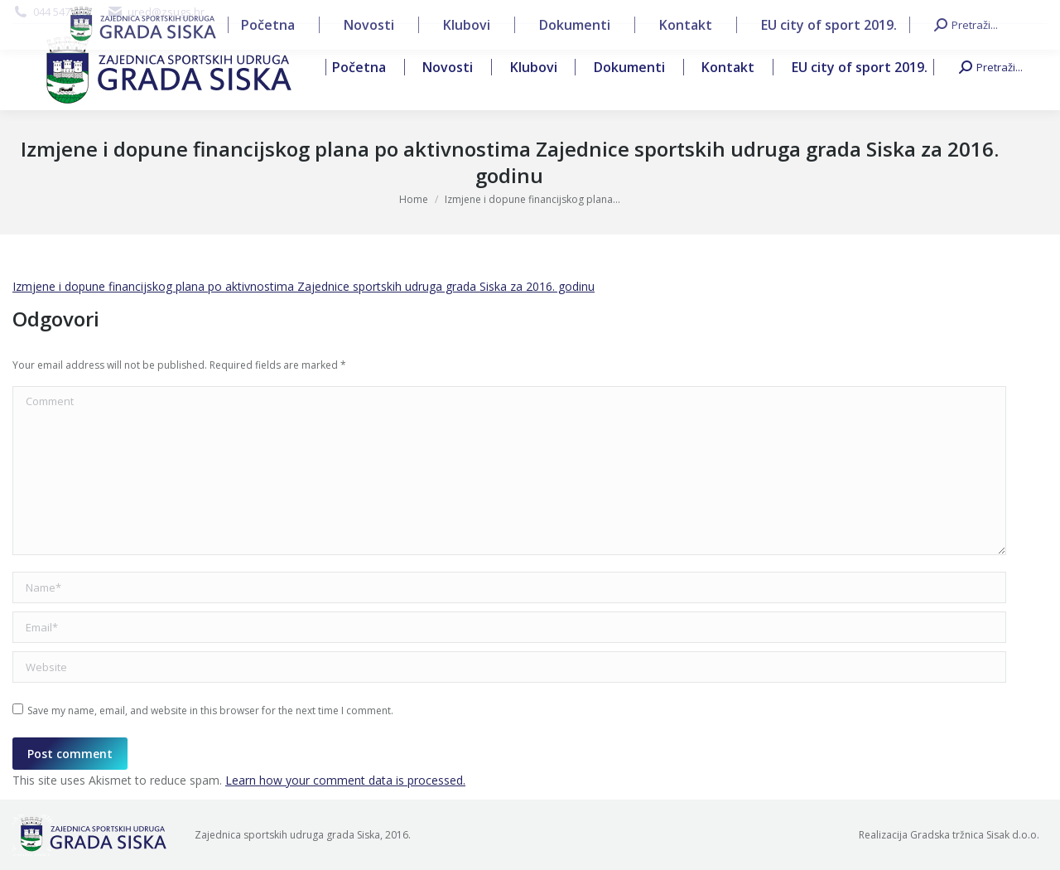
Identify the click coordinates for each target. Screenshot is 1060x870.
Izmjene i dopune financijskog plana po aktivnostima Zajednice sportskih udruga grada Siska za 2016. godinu (303, 286)
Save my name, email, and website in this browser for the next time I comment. (210, 710)
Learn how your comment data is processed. (345, 780)
